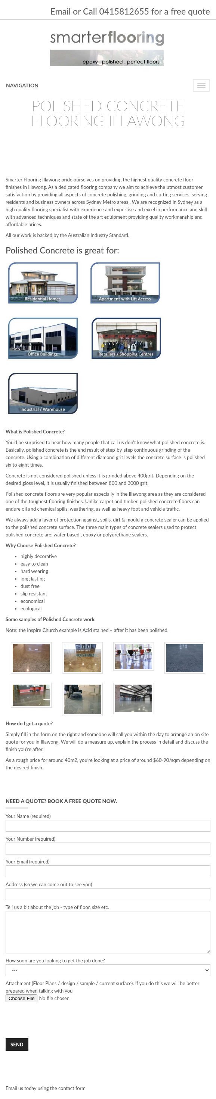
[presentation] (62, 1020)
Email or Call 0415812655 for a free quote (130, 11)
